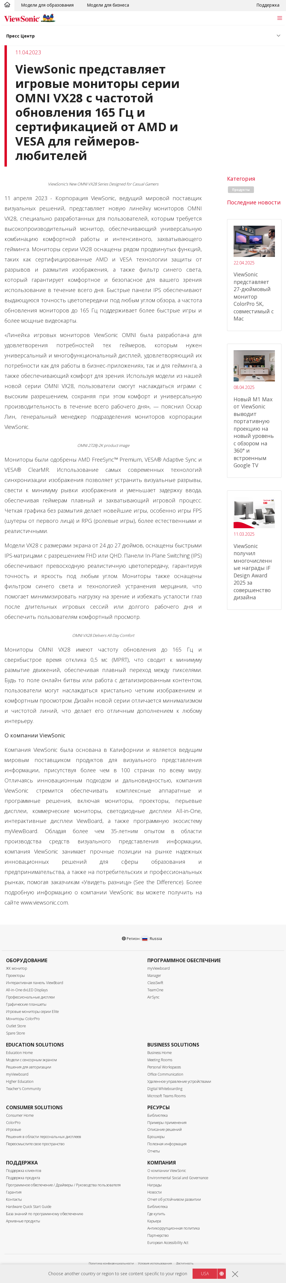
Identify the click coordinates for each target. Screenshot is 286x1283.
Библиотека (157, 1115)
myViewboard (158, 968)
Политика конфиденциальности (111, 1263)
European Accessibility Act (167, 1242)
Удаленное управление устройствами (179, 1081)
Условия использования (155, 1263)
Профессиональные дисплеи (30, 997)
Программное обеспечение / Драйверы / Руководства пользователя (63, 1185)
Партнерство (158, 1235)
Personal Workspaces (164, 1067)
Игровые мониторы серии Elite (32, 1011)
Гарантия (14, 1192)
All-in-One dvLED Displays (27, 989)
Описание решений (164, 1129)
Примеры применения (167, 1122)
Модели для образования (47, 5)
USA (205, 1273)
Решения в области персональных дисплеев (43, 1136)
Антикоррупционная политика (173, 1228)
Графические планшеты (26, 1004)
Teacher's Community (23, 1088)
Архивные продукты (23, 1221)
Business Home (159, 1052)
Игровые (13, 1129)
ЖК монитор (16, 968)
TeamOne (155, 989)
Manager (154, 975)
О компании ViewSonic (166, 1170)
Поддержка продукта (23, 1177)
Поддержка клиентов (23, 1170)
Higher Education (20, 1081)
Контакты (14, 1199)
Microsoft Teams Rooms (166, 1095)
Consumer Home (20, 1115)
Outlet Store (16, 1026)
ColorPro (13, 1122)
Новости (154, 1192)
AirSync (153, 997)
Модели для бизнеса (108, 5)
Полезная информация (167, 1143)
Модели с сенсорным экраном (31, 1059)
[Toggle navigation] (279, 18)
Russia (152, 938)
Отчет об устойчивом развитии (174, 1199)
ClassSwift (155, 982)
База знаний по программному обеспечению (44, 1213)
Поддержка (267, 5)
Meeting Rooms (159, 1059)
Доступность (184, 1263)
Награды (154, 1185)
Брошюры (156, 1136)
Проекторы (15, 975)
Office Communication (165, 1074)
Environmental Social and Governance (177, 1177)
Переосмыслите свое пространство (35, 1143)
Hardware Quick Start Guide (28, 1206)
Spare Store (15, 1033)
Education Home (19, 1052)
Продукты (241, 190)
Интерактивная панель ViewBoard (34, 982)
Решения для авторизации (28, 1067)
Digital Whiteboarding (164, 1088)
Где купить (156, 1213)
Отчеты (153, 1151)
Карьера (154, 1221)
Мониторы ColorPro (23, 1018)
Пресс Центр (20, 36)
